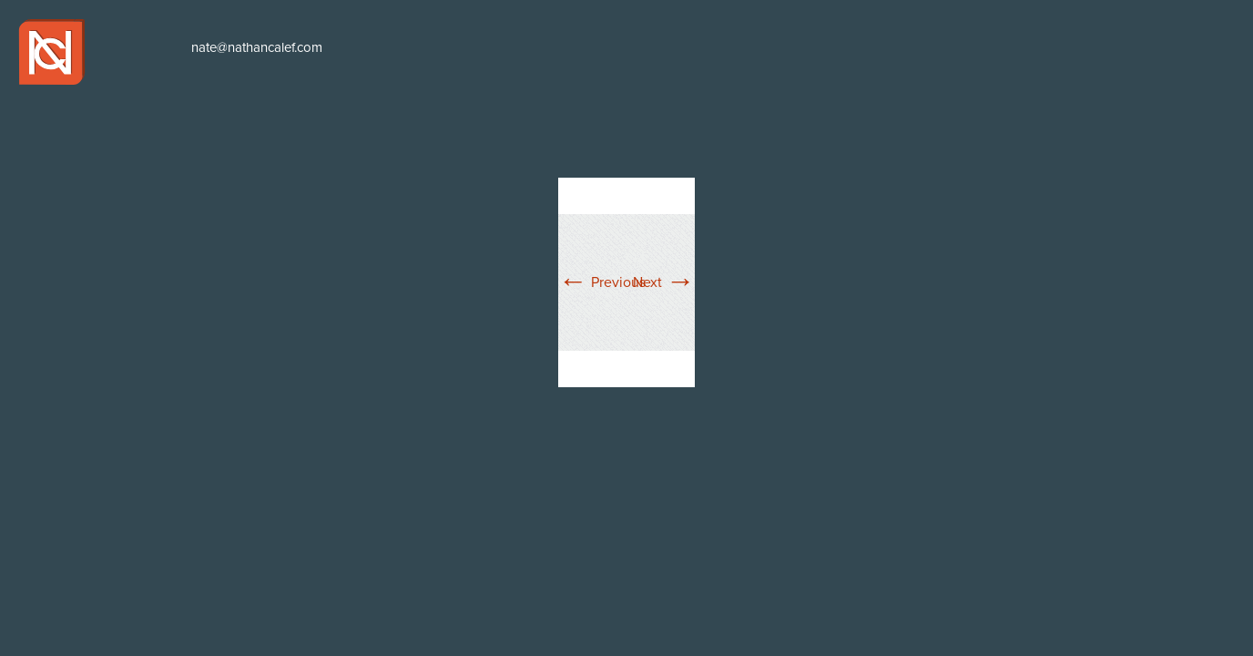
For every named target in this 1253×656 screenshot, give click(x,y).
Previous (602, 282)
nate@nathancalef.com (256, 47)
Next (664, 282)
